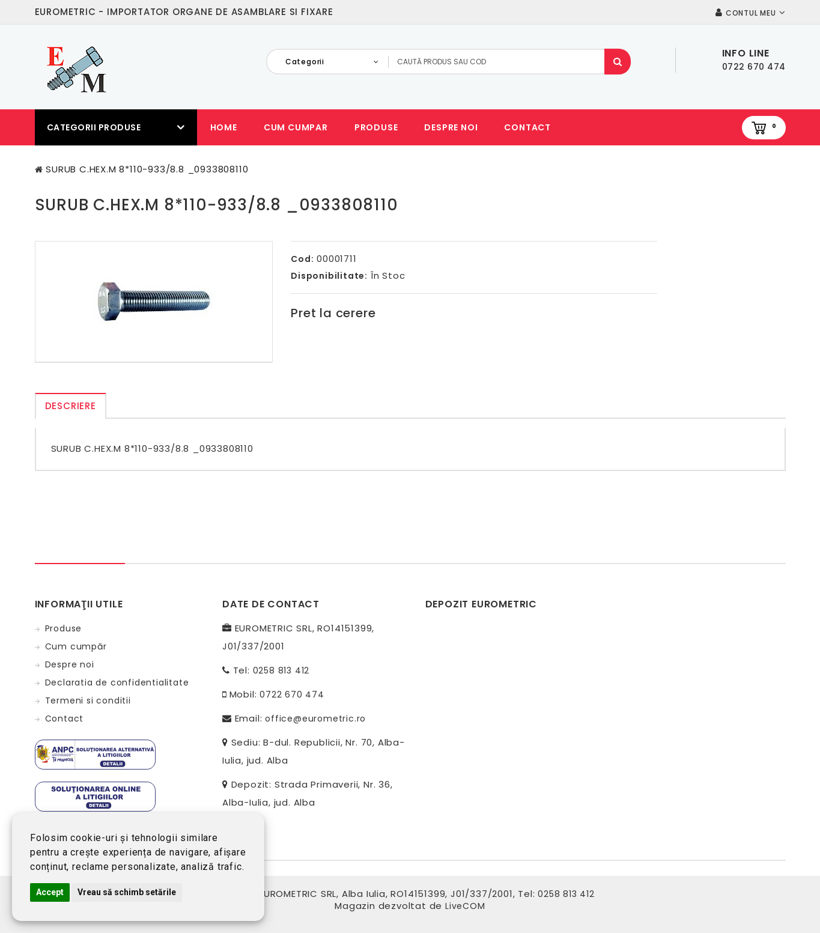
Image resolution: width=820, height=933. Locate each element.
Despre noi (451, 127)
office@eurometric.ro (315, 719)
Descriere (70, 406)
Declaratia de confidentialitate (117, 682)
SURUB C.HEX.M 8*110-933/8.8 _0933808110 (147, 169)
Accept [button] (50, 892)
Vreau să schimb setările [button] (126, 892)
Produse (376, 127)
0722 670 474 (292, 694)
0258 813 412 (281, 670)
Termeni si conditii (88, 700)
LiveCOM (465, 906)
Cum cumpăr (76, 646)
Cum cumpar (296, 127)
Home (223, 127)
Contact (527, 127)
